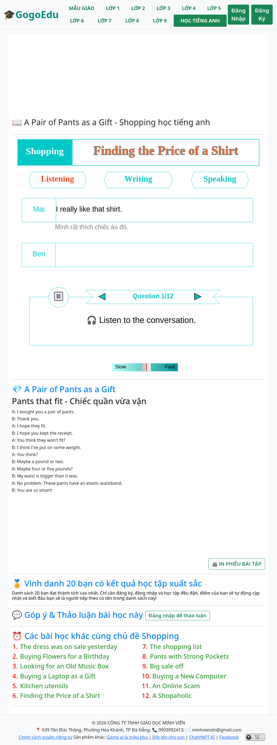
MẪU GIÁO (81, 8)
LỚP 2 (138, 8)
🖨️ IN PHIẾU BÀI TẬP (237, 564)
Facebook (229, 737)
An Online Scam (176, 686)
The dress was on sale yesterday (68, 646)
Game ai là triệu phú (128, 737)
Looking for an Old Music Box (64, 666)
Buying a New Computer (189, 676)
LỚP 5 (214, 8)
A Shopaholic (172, 695)
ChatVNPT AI (202, 737)
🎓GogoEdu (31, 14)
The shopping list (176, 646)
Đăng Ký (262, 14)
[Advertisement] (138, 74)
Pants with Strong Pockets (189, 656)
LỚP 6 (77, 20)
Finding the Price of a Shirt (60, 695)
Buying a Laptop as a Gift (57, 676)
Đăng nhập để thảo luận (177, 615)
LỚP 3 (163, 8)
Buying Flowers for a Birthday (65, 656)
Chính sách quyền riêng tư (45, 737)
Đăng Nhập (238, 14)
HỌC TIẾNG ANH (200, 20)
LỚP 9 (160, 20)
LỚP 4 (189, 8)
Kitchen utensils (44, 686)
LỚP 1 (113, 8)
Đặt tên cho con (168, 737)
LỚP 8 (132, 20)
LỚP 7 (104, 20)
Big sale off (166, 666)
